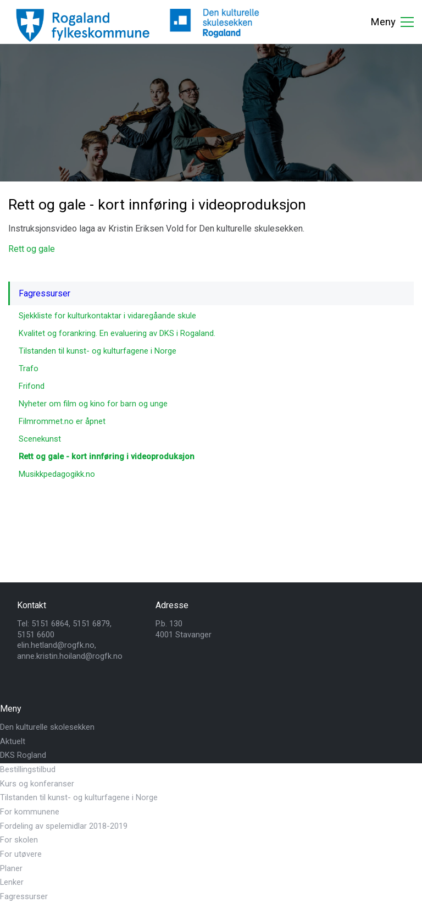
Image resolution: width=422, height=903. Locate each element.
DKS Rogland (23, 755)
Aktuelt (12, 741)
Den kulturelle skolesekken (47, 727)
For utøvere (21, 854)
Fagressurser (44, 293)
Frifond (32, 386)
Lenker (12, 882)
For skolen (19, 840)
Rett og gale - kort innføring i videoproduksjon (107, 456)
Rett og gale (31, 249)
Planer (11, 868)
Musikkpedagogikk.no (57, 474)
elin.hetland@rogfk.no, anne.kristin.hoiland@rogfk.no (70, 650)
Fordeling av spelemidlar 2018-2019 (63, 826)
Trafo (28, 368)
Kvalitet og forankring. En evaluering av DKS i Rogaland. (117, 333)
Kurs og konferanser (37, 784)
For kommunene (29, 812)
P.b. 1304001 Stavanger (184, 629)
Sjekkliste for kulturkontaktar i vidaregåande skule (107, 316)
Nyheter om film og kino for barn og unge (93, 404)
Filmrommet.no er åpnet (62, 421)
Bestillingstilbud (27, 769)
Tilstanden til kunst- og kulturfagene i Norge (97, 351)
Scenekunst (40, 439)
